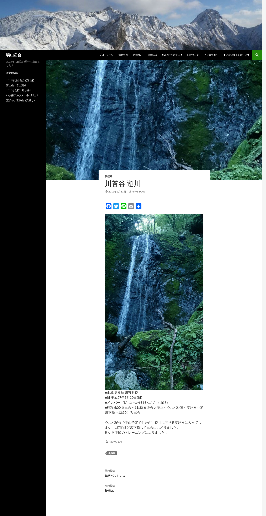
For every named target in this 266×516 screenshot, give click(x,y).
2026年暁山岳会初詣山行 (20, 80)
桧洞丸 (154, 487)
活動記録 (152, 54)
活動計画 (123, 54)
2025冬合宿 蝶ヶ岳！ (19, 90)
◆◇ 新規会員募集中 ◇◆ (236, 54)
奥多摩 (111, 453)
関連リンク (193, 54)
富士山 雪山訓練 (16, 85)
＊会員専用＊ (211, 54)
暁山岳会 (13, 54)
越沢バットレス (154, 472)
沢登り (108, 176)
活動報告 (137, 54)
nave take (138, 191)
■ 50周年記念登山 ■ (172, 54)
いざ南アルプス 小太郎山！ (22, 95)
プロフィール (106, 54)
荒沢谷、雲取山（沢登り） (21, 100)
